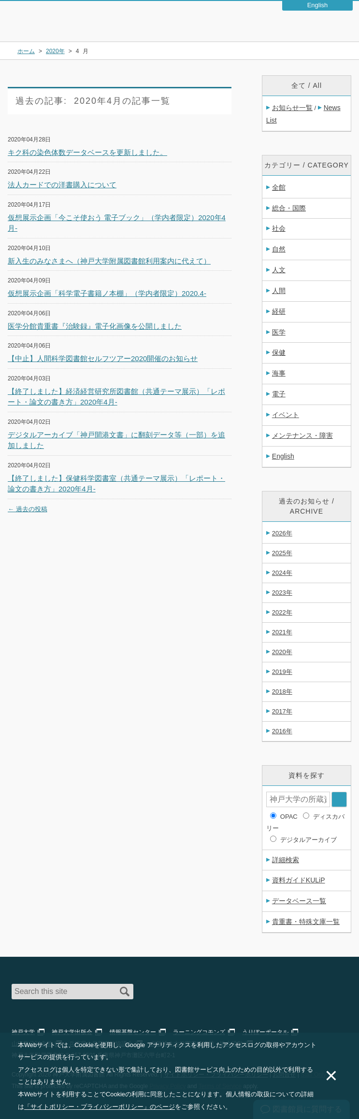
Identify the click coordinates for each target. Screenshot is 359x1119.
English (283, 456)
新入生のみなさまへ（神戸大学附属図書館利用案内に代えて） (109, 261)
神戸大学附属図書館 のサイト (51, 29)
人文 (279, 270)
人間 (279, 290)
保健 (279, 352)
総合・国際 (289, 208)
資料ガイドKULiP (298, 880)
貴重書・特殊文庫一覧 (306, 921)
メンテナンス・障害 (302, 435)
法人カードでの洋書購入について (62, 185)
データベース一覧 (299, 901)
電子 (279, 394)
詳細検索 (285, 860)
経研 (279, 311)
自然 (279, 249)
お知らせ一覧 (292, 108)
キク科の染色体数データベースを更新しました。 (87, 152)
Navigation (343, 26)
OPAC (289, 816)
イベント (285, 415)
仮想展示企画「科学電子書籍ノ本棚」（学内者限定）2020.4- (107, 293)
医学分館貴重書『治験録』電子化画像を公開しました (95, 326)
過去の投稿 (27, 509)
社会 (279, 228)
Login (318, 26)
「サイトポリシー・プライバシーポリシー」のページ (99, 1106)
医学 (279, 332)
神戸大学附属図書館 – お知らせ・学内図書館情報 (64, 16)
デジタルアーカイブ (308, 839)
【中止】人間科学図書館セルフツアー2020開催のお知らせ (103, 358)
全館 (279, 187)
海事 (279, 373)
